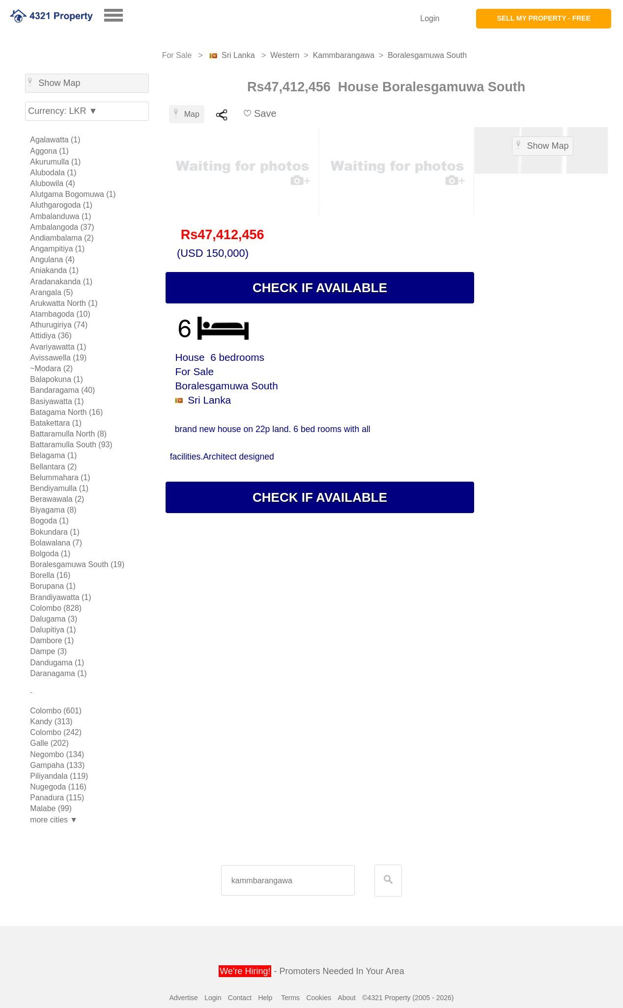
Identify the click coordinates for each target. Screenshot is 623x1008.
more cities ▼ (54, 820)
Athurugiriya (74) (58, 325)
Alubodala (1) (53, 172)
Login (429, 18)
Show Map (54, 82)
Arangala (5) (51, 292)
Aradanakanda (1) (61, 281)
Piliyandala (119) (59, 776)
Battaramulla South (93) (71, 444)
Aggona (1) (49, 151)
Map (186, 113)
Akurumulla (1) (55, 162)
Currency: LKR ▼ (62, 111)
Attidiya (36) (50, 335)
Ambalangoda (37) (62, 227)
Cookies (318, 998)
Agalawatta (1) (55, 140)
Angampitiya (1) (57, 249)
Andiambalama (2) (61, 238)
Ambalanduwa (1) (60, 216)
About (347, 998)
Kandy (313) (51, 721)
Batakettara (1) (56, 423)
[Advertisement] (541, 329)
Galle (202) (49, 743)
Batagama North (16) (66, 412)
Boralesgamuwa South (427, 55)
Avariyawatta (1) (58, 347)
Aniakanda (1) (54, 270)
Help (265, 998)
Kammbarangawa (343, 55)
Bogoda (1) (49, 521)
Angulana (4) (52, 259)
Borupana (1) (52, 586)
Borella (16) (50, 575)
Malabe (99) (50, 808)
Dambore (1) (52, 640)
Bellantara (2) (53, 467)
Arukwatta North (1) (63, 303)
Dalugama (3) (53, 619)
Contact (240, 998)
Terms (290, 998)
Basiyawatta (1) (57, 401)
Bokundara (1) (54, 532)
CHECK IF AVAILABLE (320, 287)
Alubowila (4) (52, 183)
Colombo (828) (56, 608)
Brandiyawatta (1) (60, 597)
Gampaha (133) (57, 765)
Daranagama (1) (58, 673)
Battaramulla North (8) (68, 434)
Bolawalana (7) (56, 543)
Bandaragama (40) (62, 390)
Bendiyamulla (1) (59, 488)
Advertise (183, 998)
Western (284, 55)
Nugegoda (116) (58, 787)
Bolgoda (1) (50, 553)
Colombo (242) (56, 732)
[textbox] (287, 880)
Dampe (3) (48, 651)
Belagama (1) (53, 455)
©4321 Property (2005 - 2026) (407, 998)
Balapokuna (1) (56, 379)
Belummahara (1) (60, 477)
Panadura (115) (57, 797)
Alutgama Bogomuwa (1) (72, 194)
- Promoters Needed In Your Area (311, 971)
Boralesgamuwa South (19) (77, 564)
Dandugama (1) (57, 662)
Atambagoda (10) (60, 314)
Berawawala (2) (57, 499)
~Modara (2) (51, 368)
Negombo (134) (57, 754)
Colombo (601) (56, 711)
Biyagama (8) (53, 510)
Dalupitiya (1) (53, 630)
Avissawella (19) (58, 358)
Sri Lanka (238, 55)
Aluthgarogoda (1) (61, 205)
